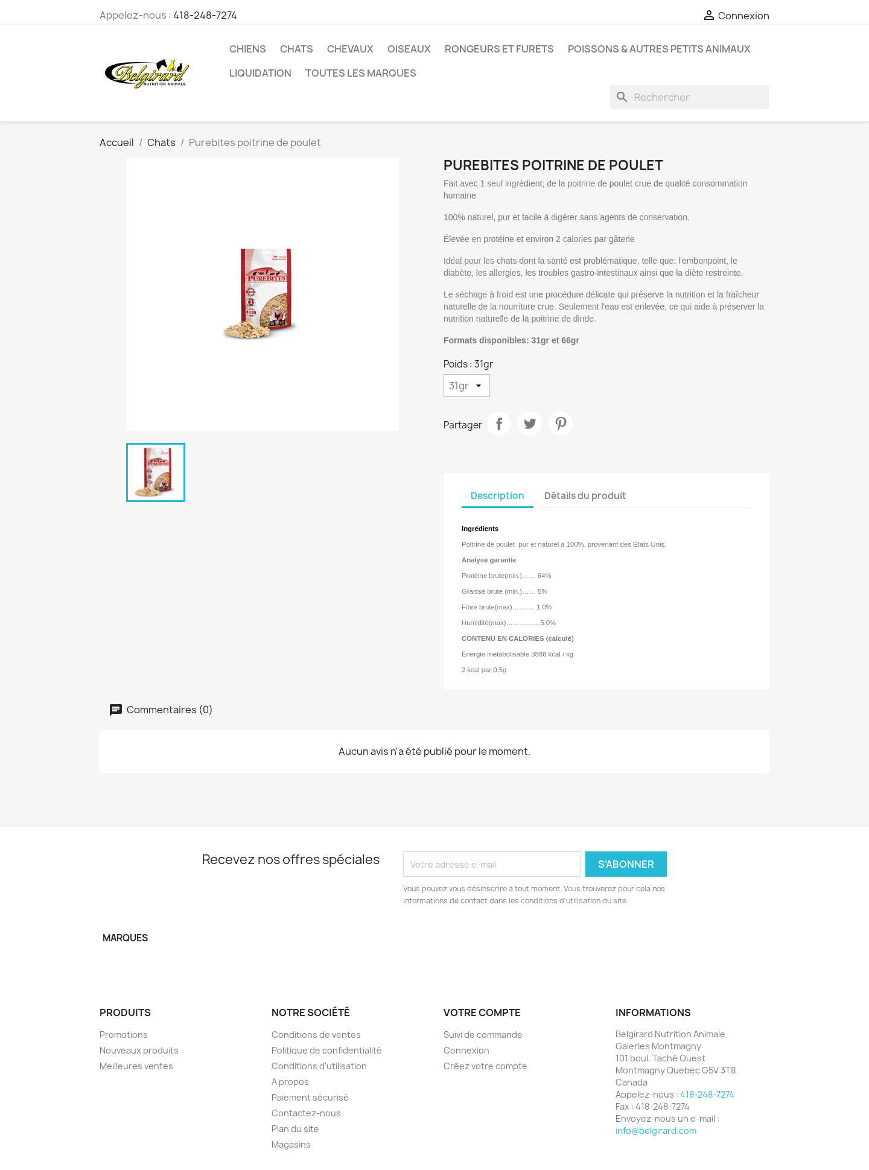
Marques (125, 938)
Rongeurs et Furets (499, 49)
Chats (296, 49)
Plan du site (295, 1128)
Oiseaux (409, 49)
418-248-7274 (205, 15)
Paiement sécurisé (310, 1097)
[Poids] (467, 385)
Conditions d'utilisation (319, 1066)
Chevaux (350, 49)
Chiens (247, 49)
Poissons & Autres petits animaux (659, 49)
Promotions (124, 1034)
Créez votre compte (485, 1066)
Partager (499, 424)
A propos (290, 1081)
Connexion (466, 1050)
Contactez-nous (306, 1113)
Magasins (291, 1144)
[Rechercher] (689, 97)
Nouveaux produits (139, 1050)
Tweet (530, 424)
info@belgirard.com (656, 1130)
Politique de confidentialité (327, 1050)
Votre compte (482, 1012)
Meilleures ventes (136, 1066)
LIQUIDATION (260, 73)
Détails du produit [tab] (585, 495)
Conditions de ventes (316, 1034)
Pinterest (561, 424)
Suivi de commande (483, 1034)
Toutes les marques (360, 73)
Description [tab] (497, 495)
